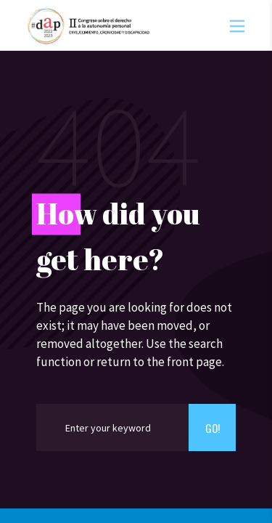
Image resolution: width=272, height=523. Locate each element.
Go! (212, 428)
